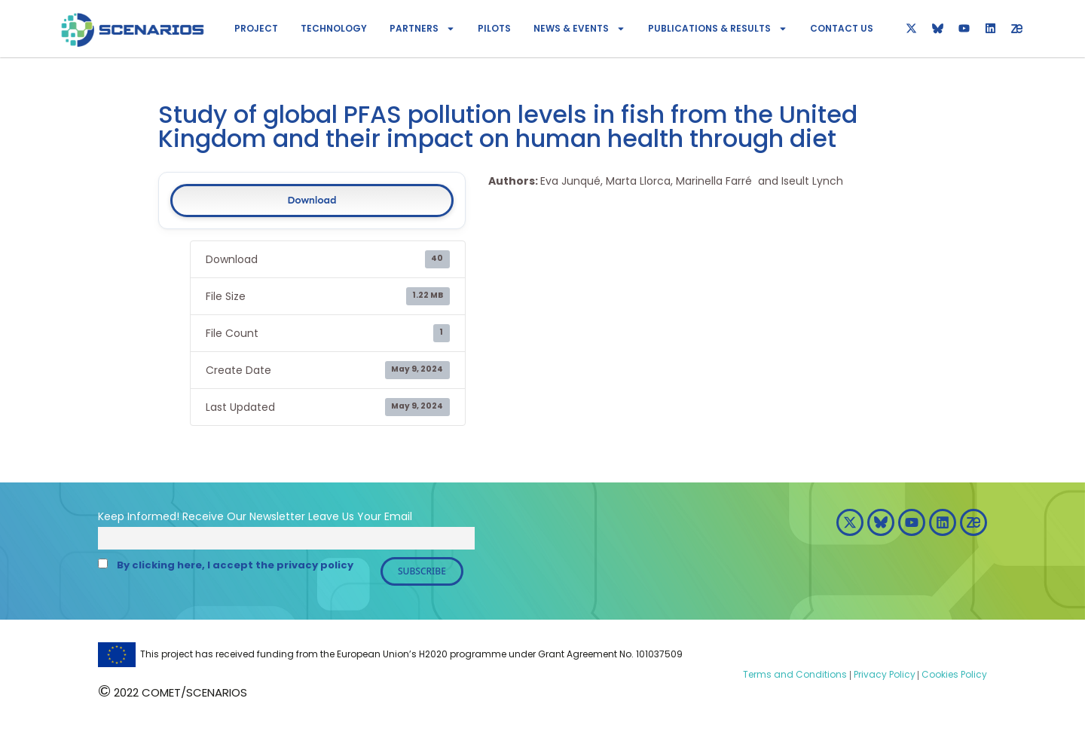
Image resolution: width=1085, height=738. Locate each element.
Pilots (494, 28)
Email (398, 516)
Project (256, 28)
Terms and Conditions (795, 674)
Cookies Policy (953, 674)
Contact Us (841, 28)
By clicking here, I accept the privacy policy (235, 565)
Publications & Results (717, 28)
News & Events (579, 28)
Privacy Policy (883, 674)
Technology (334, 28)
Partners (422, 28)
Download (311, 200)
